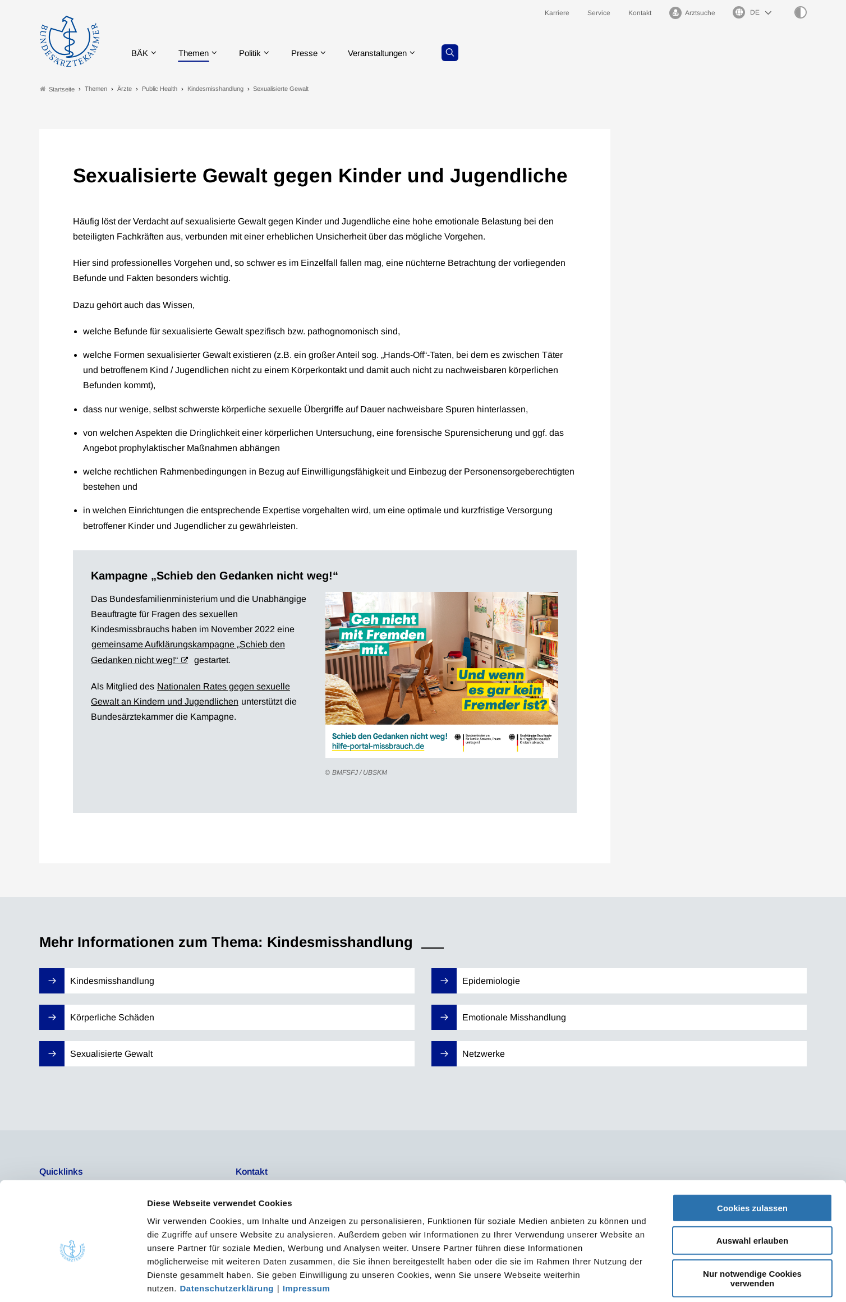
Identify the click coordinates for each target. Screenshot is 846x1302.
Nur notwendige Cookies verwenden (752, 1224)
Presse (314, 53)
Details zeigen (597, 1280)
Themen (198, 53)
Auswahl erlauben (752, 1187)
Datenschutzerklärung (227, 1234)
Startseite (57, 89)
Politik (257, 53)
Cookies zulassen (752, 1154)
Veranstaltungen (391, 53)
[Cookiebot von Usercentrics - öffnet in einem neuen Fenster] (73, 1280)
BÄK (142, 53)
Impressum (306, 1234)
